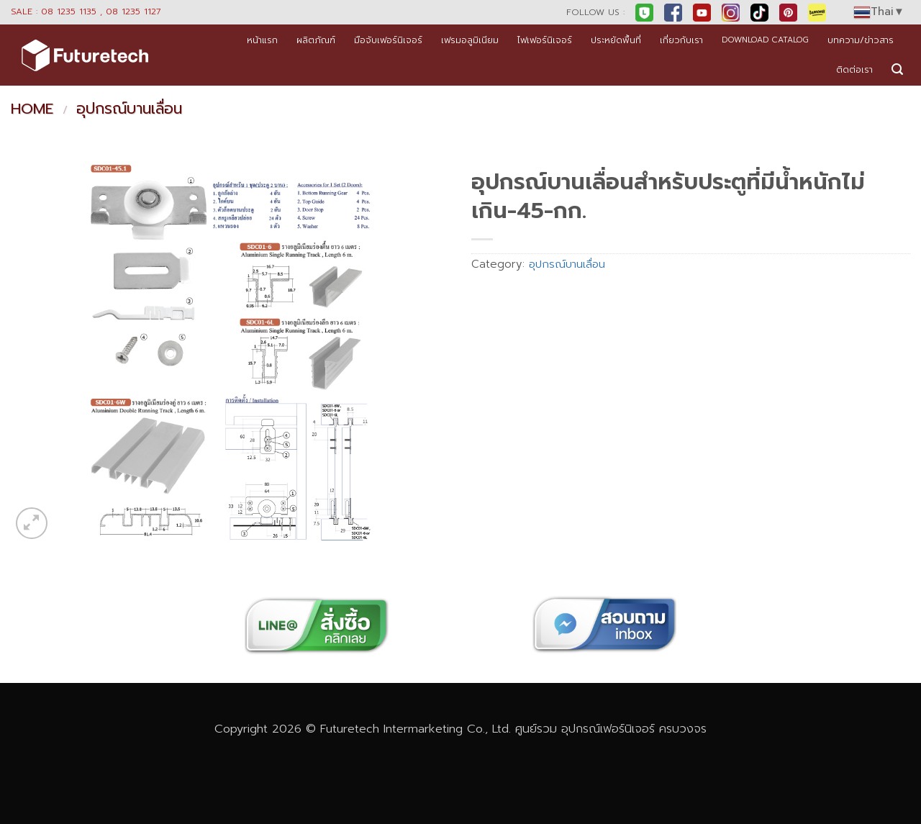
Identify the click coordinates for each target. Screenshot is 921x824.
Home (32, 108)
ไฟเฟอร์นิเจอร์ (544, 40)
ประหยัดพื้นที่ (616, 40)
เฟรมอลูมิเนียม (470, 40)
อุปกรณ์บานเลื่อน (129, 108)
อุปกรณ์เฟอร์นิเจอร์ (608, 729)
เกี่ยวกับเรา (681, 40)
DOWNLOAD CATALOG (765, 40)
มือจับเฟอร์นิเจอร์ (388, 40)
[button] (897, 69)
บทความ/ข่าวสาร (860, 40)
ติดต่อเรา (854, 69)
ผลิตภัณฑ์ (315, 40)
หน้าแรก (262, 40)
